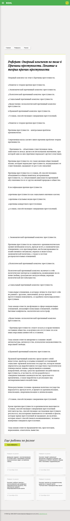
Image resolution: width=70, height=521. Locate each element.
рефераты (17, 48)
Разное (26, 48)
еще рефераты (12, 445)
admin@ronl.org (43, 513)
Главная (8, 48)
